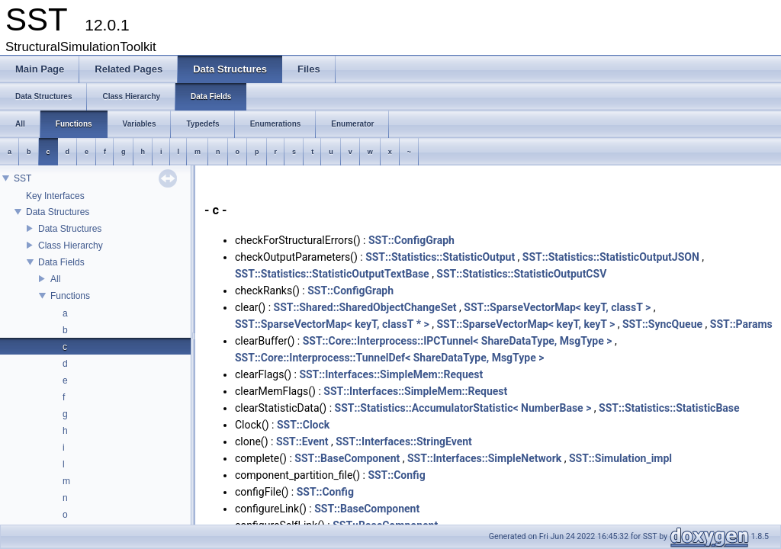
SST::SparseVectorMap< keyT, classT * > (332, 324)
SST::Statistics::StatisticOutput (440, 257)
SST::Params (741, 324)
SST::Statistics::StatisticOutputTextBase (332, 274)
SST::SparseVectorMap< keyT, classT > (557, 307)
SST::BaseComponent (347, 458)
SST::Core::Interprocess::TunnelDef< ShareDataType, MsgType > (389, 358)
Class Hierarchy (70, 245)
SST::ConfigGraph (411, 240)
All (55, 279)
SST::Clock (303, 425)
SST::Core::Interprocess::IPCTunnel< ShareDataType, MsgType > (457, 341)
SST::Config (396, 475)
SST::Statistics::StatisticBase (669, 408)
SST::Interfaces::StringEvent (404, 441)
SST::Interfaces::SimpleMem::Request (391, 374)
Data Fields (61, 262)
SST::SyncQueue (662, 324)
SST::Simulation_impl (620, 458)
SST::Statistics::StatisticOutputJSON (610, 257)
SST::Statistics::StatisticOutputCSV (521, 274)
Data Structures (57, 212)
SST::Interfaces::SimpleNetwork (484, 458)
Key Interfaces (55, 196)
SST (22, 178)
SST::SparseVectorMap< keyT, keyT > (525, 324)
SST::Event (302, 441)
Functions (70, 296)
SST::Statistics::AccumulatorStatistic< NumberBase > (463, 408)
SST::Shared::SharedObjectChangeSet (365, 307)
